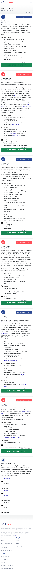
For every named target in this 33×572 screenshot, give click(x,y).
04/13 (5, 559)
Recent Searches (5, 556)
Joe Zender (5, 491)
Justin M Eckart (25, 411)
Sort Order (28, 12)
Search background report (16, 65)
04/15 (8, 558)
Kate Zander (17, 95)
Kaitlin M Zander (27, 106)
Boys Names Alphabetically (7, 568)
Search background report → (24, 17)
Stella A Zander (5, 413)
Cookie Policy (19, 546)
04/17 (2, 558)
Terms (17, 540)
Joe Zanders (5, 479)
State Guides (4, 547)
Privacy (18, 543)
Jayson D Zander (5, 333)
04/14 (2, 559)
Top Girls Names (5, 567)
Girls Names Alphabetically (7, 565)
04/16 (5, 558)
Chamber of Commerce (6, 550)
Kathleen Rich (11, 322)
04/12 (8, 559)
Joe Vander (5, 481)
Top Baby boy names (6, 564)
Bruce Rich (4, 322)
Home (2, 540)
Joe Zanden (5, 495)
